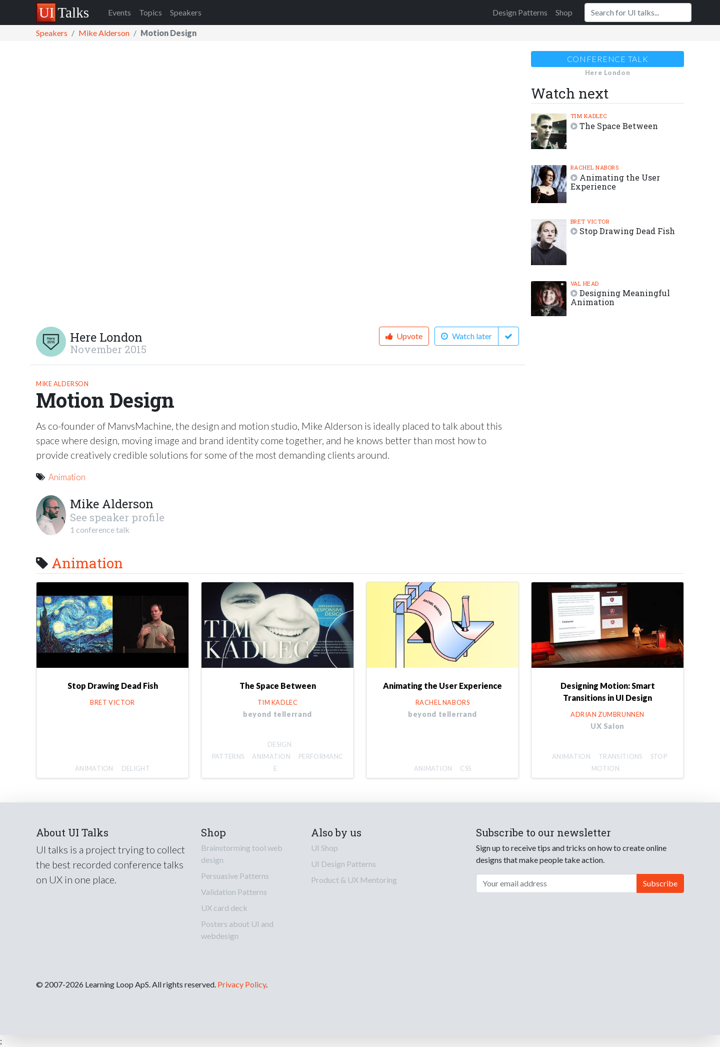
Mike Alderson (104, 33)
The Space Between (619, 126)
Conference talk (607, 59)
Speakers (186, 12)
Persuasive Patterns (235, 875)
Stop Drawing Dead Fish (627, 231)
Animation (67, 477)
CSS (465, 768)
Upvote (404, 336)
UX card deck (224, 907)
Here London (106, 337)
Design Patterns (520, 12)
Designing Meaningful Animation (620, 297)
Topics (150, 12)
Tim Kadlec (589, 116)
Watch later (466, 336)
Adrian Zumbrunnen (607, 714)
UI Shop (324, 847)
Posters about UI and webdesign (237, 929)
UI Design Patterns (343, 863)
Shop (564, 12)
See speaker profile (117, 517)
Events (119, 12)
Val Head (584, 283)
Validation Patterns (234, 891)
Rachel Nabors (594, 167)
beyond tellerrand (277, 714)
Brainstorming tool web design (241, 853)
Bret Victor (590, 221)
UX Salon (607, 726)
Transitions (620, 756)
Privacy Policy (242, 984)
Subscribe (660, 883)
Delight (136, 768)
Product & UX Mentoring (354, 879)
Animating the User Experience (615, 182)
